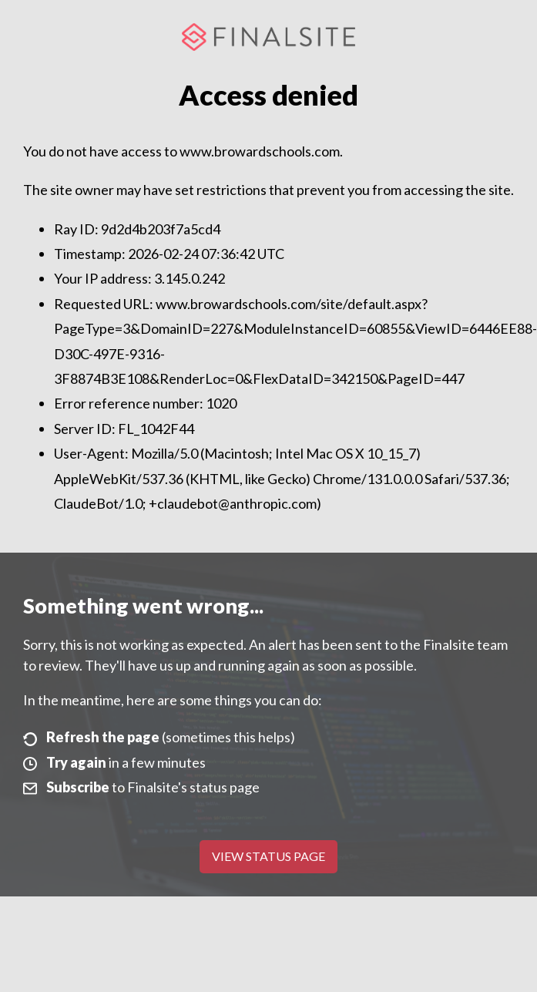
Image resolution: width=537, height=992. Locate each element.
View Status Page (268, 856)
